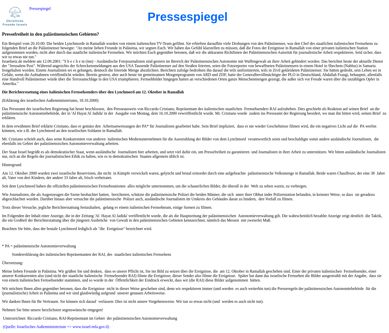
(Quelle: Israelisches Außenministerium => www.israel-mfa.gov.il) (55, 327)
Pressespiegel (40, 8)
